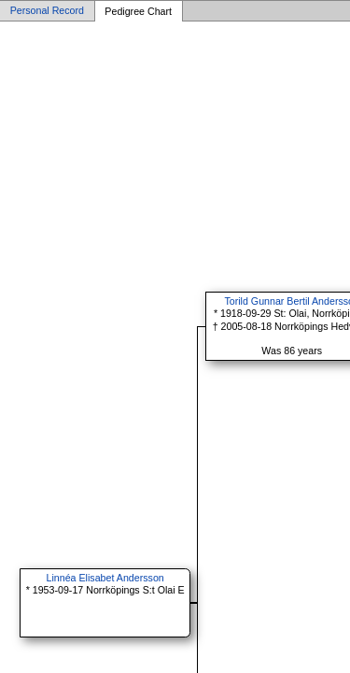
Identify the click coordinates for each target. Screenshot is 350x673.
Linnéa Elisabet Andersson (105, 577)
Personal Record (47, 11)
